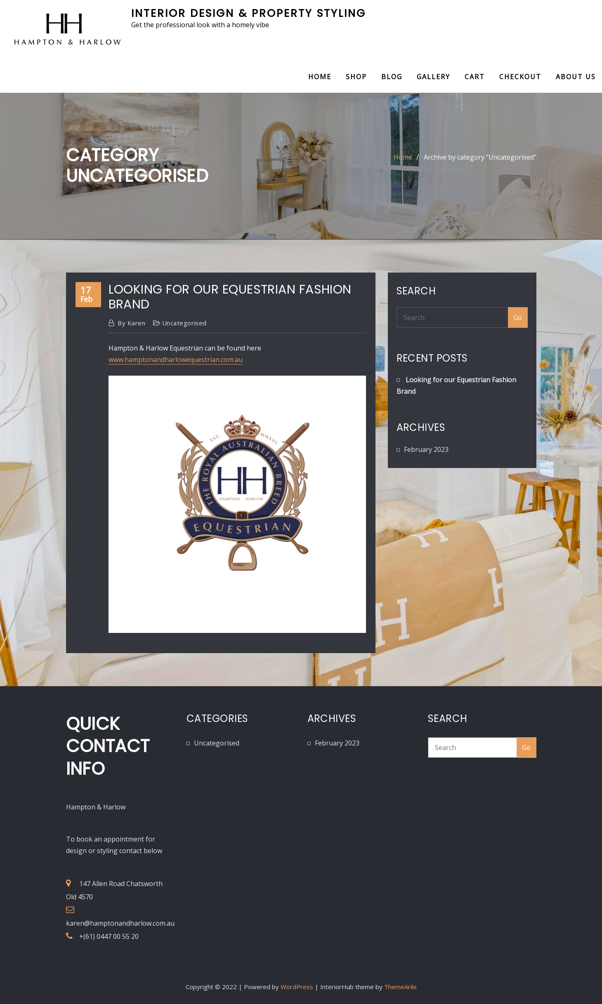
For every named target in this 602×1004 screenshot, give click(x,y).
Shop (356, 76)
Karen (131, 323)
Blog (391, 76)
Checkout (520, 76)
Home (319, 76)
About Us (576, 76)
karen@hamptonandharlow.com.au (120, 923)
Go (517, 317)
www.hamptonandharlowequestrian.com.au (176, 359)
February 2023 (426, 449)
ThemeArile (400, 987)
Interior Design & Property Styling (248, 13)
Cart (475, 76)
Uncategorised (184, 323)
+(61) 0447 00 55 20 (109, 936)
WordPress (297, 987)
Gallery (433, 76)
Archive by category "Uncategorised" (480, 157)
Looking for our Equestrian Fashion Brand (230, 297)
